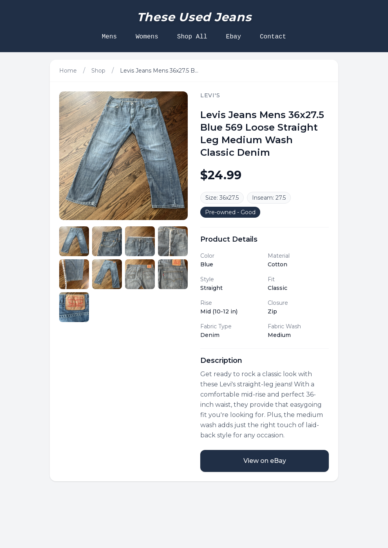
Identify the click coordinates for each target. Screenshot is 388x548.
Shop (98, 70)
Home (68, 70)
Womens (147, 36)
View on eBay (264, 460)
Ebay (233, 36)
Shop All (192, 36)
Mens (109, 36)
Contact (273, 36)
